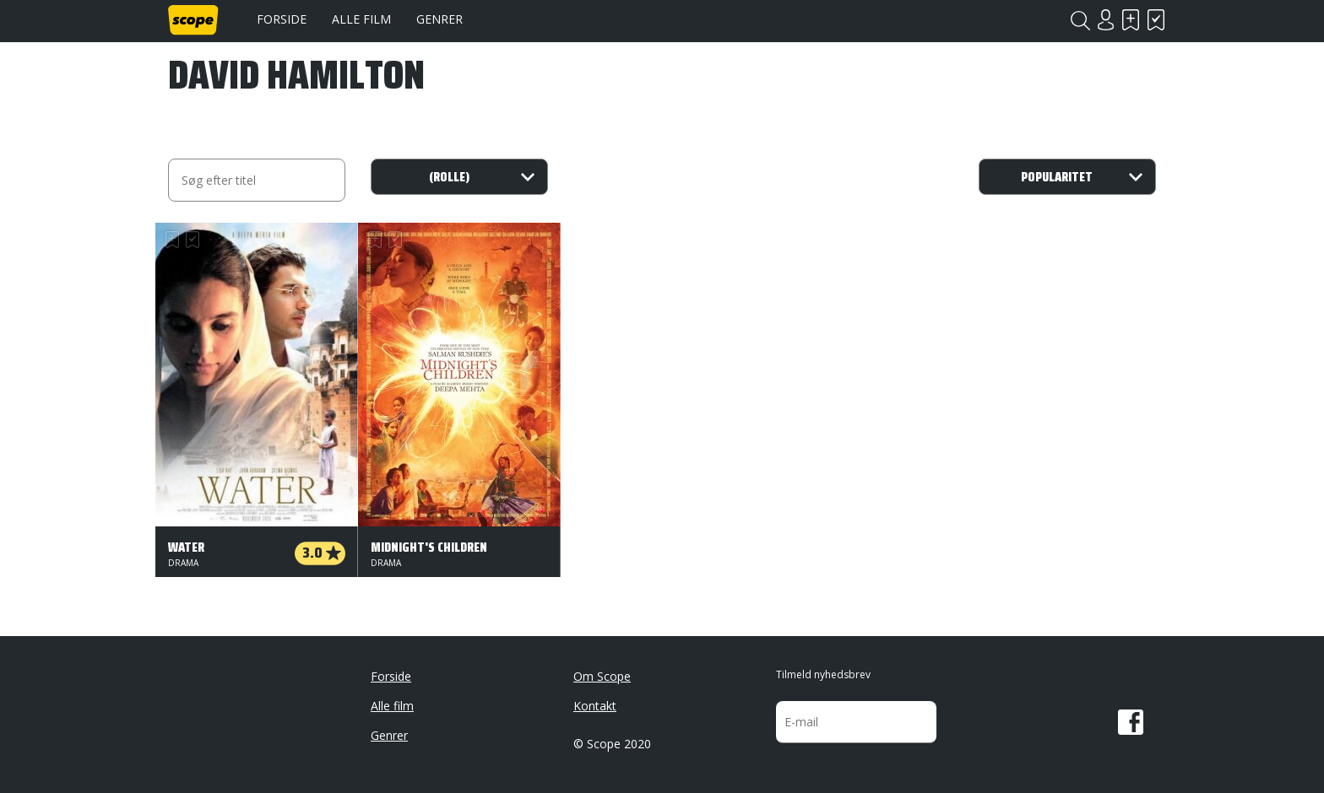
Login (1105, 20)
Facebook (1130, 722)
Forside (282, 19)
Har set (1156, 20)
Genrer (439, 19)
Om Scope (602, 676)
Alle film (361, 19)
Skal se (1130, 20)
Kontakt (594, 706)
